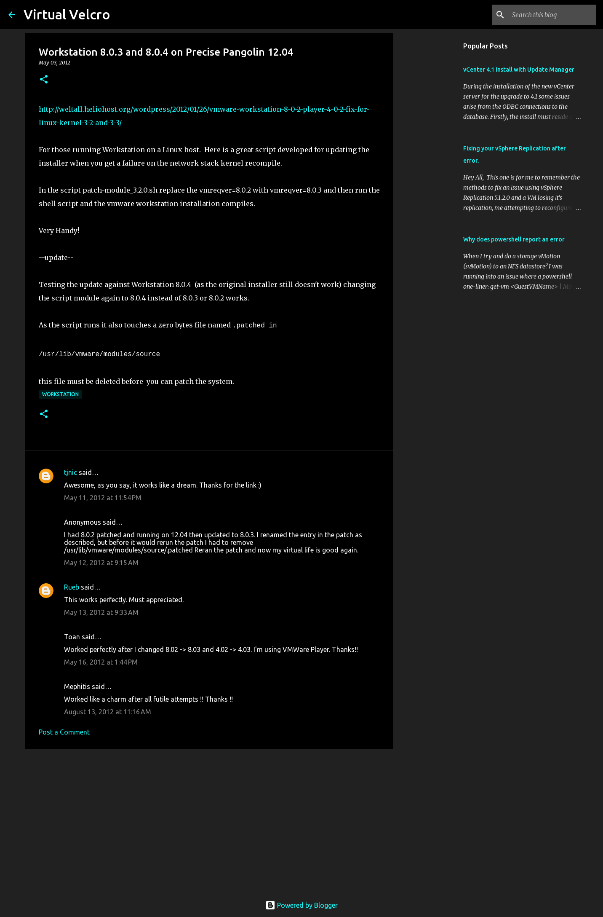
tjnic (70, 472)
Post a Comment (64, 732)
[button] (44, 80)
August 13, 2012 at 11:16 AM (107, 712)
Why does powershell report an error (514, 239)
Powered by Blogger (301, 905)
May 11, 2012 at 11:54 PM (102, 497)
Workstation (60, 394)
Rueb (71, 587)
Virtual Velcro (67, 14)
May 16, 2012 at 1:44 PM (101, 662)
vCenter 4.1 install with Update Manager (518, 69)
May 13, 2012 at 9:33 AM (101, 612)
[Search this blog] (552, 15)
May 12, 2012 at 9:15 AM (101, 562)
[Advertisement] (209, 821)
